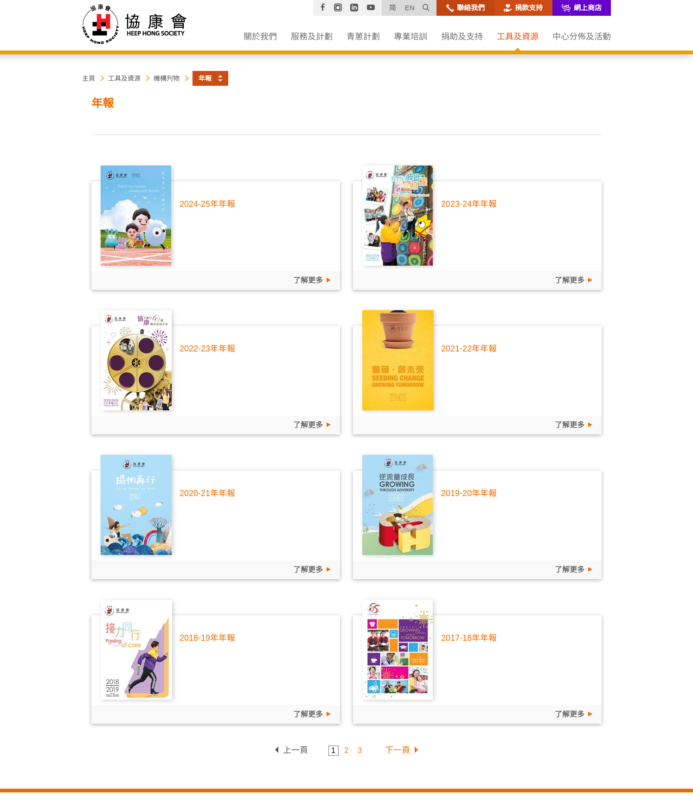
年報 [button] (205, 78)
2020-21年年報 (207, 493)
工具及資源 (124, 78)
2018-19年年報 (207, 638)
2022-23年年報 (207, 348)
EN (410, 8)
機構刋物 (167, 78)
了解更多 (308, 280)
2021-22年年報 (469, 348)
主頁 (88, 78)
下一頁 (397, 750)
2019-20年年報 (469, 493)
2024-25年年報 (207, 204)
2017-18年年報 (469, 638)
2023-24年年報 (469, 204)
